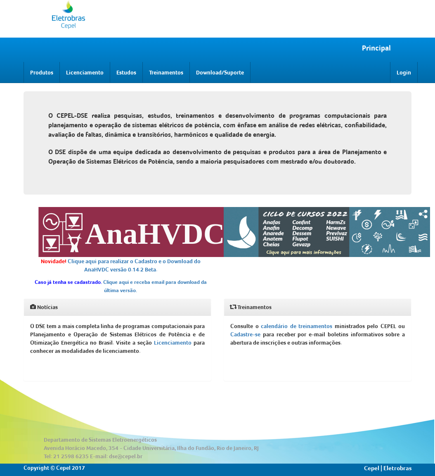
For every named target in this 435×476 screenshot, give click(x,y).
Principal (376, 47)
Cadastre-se (245, 334)
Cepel (371, 468)
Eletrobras (397, 468)
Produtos (41, 72)
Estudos (126, 72)
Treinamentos (166, 72)
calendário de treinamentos (296, 326)
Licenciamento (85, 72)
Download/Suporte (220, 72)
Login (404, 72)
